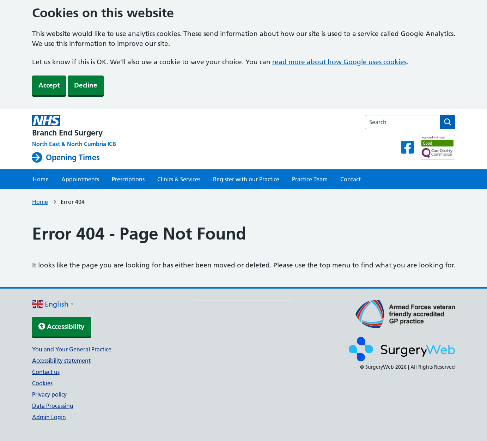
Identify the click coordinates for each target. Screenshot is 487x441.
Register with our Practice (246, 179)
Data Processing (52, 405)
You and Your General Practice (71, 349)
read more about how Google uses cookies (339, 62)
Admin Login (49, 417)
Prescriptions (128, 179)
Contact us (46, 371)
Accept (49, 85)
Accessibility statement (61, 360)
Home (41, 179)
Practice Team (310, 179)
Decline (85, 85)
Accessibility (61, 326)
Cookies (42, 383)
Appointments (80, 179)
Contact (350, 179)
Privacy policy (49, 394)
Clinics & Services (178, 179)
